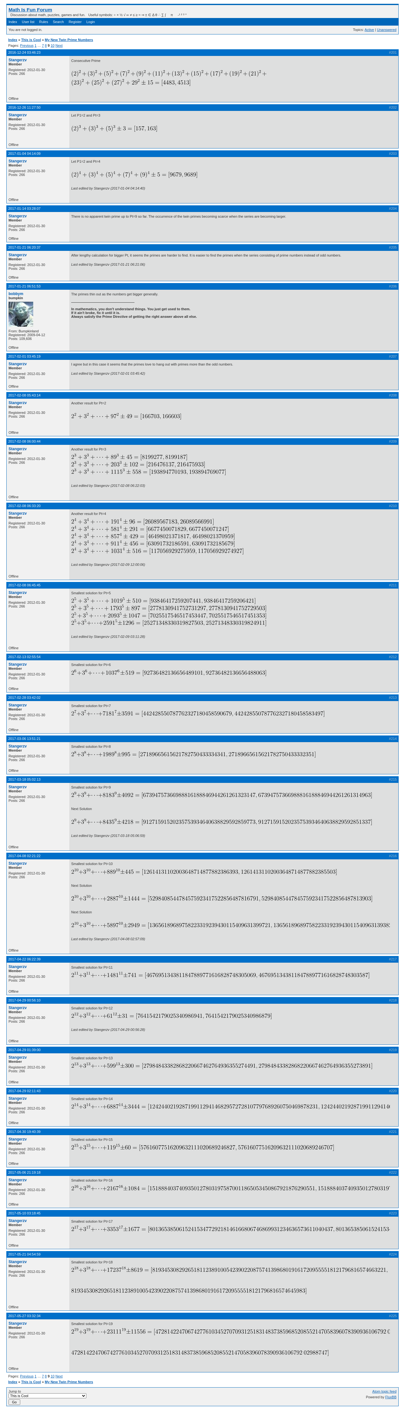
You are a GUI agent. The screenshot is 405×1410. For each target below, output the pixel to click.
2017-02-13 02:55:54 (24, 657)
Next (59, 45)
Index (13, 22)
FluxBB (390, 1397)
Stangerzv (18, 60)
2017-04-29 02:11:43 (24, 1091)
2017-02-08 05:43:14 (24, 395)
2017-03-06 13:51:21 (24, 739)
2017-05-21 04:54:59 (24, 1254)
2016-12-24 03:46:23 (24, 52)
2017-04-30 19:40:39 (24, 1132)
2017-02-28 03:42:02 (24, 697)
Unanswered (386, 30)
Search (58, 22)
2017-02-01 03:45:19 (24, 356)
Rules (43, 22)
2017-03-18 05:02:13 (24, 779)
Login (90, 22)
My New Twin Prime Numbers (69, 40)
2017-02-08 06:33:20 (24, 506)
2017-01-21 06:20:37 (24, 247)
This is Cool (31, 40)
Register (75, 22)
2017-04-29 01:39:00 (24, 1050)
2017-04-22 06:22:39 (24, 959)
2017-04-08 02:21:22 (24, 856)
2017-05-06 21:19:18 (24, 1172)
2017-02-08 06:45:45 (24, 585)
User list (28, 22)
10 (52, 45)
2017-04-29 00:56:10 (24, 1000)
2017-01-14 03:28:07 (24, 208)
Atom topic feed (384, 1391)
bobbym (16, 294)
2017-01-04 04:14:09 (24, 153)
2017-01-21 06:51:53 (24, 286)
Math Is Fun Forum (30, 9)
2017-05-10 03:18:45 (24, 1213)
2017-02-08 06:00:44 (24, 441)
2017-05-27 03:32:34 (24, 1316)
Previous (27, 45)
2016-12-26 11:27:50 (24, 107)
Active (369, 30)
